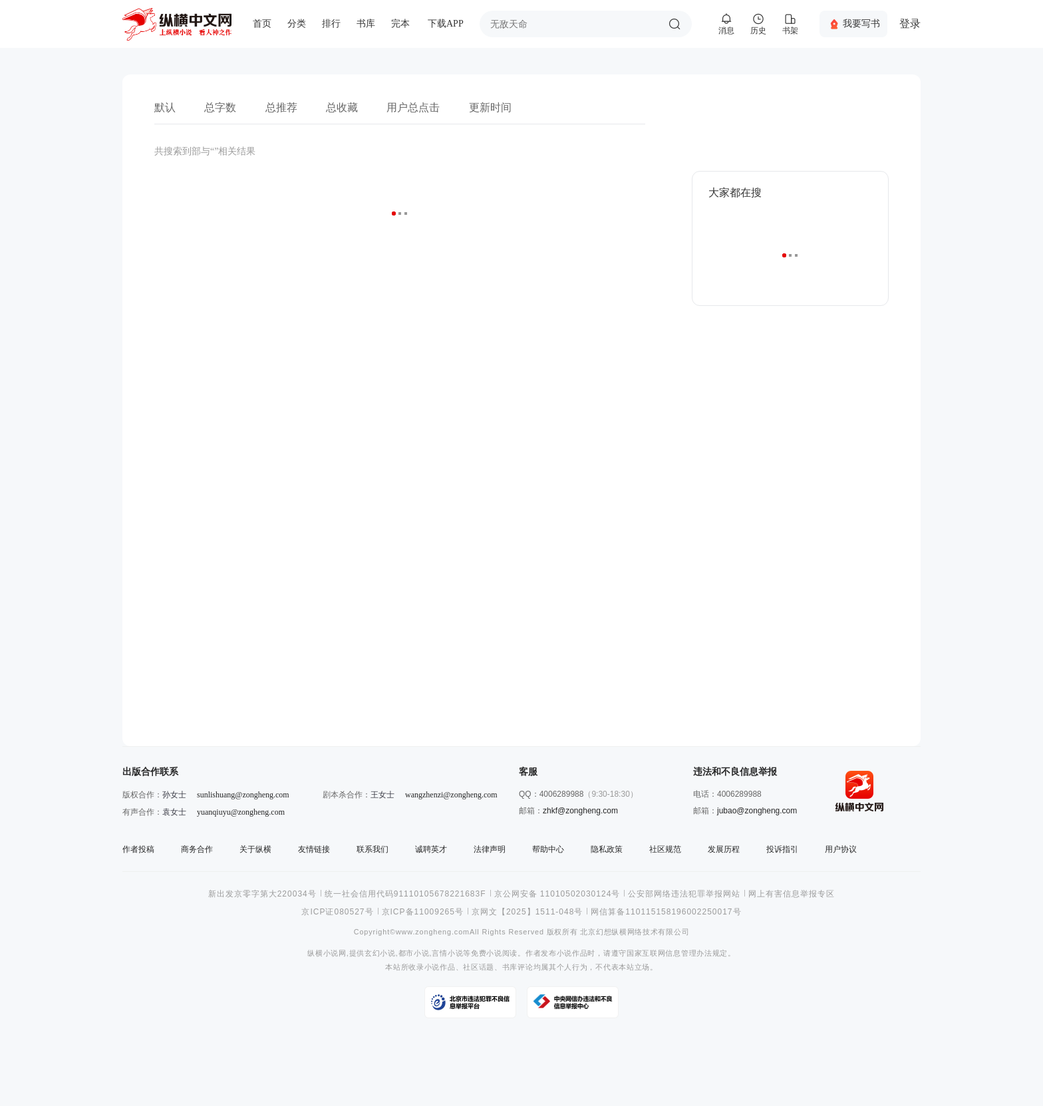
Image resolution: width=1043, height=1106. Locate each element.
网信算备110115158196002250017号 (666, 911)
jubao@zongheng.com (757, 810)
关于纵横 (255, 849)
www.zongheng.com (433, 932)
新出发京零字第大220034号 (262, 894)
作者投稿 (138, 849)
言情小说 (447, 953)
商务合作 (197, 849)
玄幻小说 (380, 953)
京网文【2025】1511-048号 (527, 911)
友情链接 (314, 849)
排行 (331, 24)
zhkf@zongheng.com (580, 810)
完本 (400, 24)
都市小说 (414, 953)
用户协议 (841, 849)
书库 (366, 24)
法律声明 (490, 849)
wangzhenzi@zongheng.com (451, 794)
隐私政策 (607, 849)
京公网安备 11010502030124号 (557, 894)
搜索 (674, 24)
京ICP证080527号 (337, 911)
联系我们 (372, 849)
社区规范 (665, 849)
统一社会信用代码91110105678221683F (405, 894)
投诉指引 (782, 849)
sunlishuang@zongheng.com (243, 794)
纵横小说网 (327, 953)
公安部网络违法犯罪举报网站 (684, 894)
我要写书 (861, 23)
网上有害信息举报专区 (791, 894)
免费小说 (486, 953)
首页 (262, 24)
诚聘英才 (431, 849)
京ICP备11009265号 (423, 911)
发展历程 (724, 849)
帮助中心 (548, 849)
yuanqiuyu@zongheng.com (241, 812)
